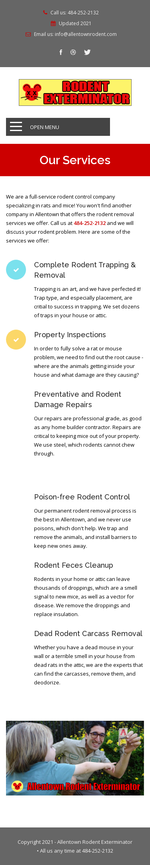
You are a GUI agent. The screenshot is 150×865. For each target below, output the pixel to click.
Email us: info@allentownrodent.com (75, 34)
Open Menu (44, 127)
